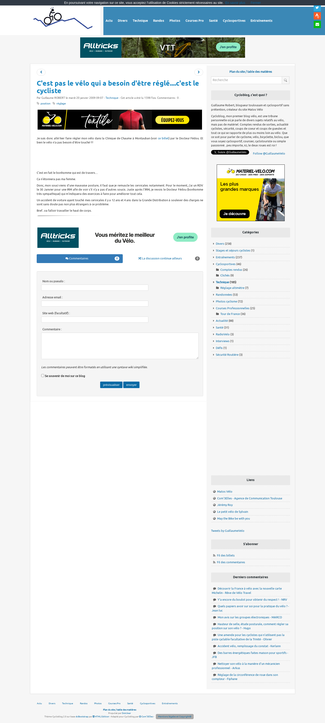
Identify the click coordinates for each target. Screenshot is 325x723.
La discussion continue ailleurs (169, 258)
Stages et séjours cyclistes (233, 250)
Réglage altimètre (232, 288)
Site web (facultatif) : (56, 313)
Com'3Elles (146, 716)
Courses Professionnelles (232, 308)
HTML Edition (101, 716)
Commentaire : (52, 329)
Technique (112, 98)
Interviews (222, 341)
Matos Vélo (224, 491)
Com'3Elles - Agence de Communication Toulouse (249, 498)
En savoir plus (235, 3)
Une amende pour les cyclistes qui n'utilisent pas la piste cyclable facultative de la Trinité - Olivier (248, 637)
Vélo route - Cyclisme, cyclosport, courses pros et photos (63, 20)
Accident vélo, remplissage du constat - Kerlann (249, 646)
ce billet (163, 138)
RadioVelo (223, 334)
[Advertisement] (119, 157)
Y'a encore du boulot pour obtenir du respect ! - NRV (252, 600)
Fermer (256, 3)
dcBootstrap (82, 716)
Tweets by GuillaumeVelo (227, 531)
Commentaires (92, 258)
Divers (220, 244)
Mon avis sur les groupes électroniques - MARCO (250, 617)
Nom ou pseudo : (53, 281)
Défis (219, 348)
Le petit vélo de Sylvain (232, 512)
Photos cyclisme (226, 301)
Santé (219, 327)
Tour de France (230, 314)
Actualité (222, 321)
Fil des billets (226, 555)
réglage (61, 103)
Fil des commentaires (231, 562)
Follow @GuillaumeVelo (269, 153)
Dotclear (126, 713)
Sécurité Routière (227, 355)
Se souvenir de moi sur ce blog (65, 376)
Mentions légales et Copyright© (174, 716)
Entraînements (225, 257)
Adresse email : (52, 297)
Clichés (225, 275)
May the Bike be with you (233, 518)
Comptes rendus (231, 270)
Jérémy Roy (225, 505)
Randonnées (224, 295)
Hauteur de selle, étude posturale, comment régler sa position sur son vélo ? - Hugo (250, 626)
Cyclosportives (226, 264)
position (46, 103)
